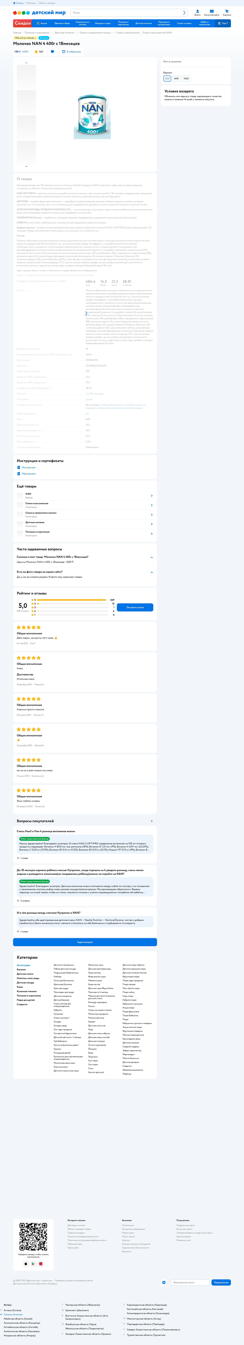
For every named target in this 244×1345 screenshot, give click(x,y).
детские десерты (131, 1062)
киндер (57, 1022)
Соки (90, 1068)
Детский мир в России (24, 1283)
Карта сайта (73, 1247)
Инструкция (28, 467)
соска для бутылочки (64, 980)
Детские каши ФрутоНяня (100, 988)
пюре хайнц (129, 992)
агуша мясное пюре (132, 1027)
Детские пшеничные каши (66, 1071)
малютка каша (95, 980)
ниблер (57, 976)
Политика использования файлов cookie (87, 1240)
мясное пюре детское (133, 1035)
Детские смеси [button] (25, 973)
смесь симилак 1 (61, 1018)
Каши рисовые (61, 1067)
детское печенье (131, 1043)
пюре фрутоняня (131, 1011)
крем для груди (61, 988)
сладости (127, 1066)
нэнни (91, 1006)
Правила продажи (76, 1232)
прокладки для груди (64, 992)
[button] (223, 23)
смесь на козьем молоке (100, 1010)
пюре (125, 1019)
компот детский (96, 1072)
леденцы (127, 1074)
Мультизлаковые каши (64, 1063)
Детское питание (64, 32)
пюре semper (129, 984)
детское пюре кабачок (134, 965)
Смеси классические (128, 32)
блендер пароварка (97, 1002)
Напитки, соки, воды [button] (28, 978)
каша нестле (94, 984)
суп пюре (93, 1060)
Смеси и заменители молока (95, 32)
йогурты (92, 1049)
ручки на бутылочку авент (66, 1045)
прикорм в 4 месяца (98, 992)
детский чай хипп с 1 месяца (67, 1037)
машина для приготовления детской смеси (101, 997)
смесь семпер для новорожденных (62, 1004)
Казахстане (40, 1283)
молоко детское (96, 1018)
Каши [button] (20, 986)
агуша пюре (128, 1008)
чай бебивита (60, 1041)
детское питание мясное (135, 973)
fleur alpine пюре (131, 988)
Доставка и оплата (76, 1225)
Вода (90, 1053)
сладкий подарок (131, 1046)
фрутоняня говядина (132, 1031)
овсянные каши (95, 965)
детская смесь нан (97, 1025)
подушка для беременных (66, 973)
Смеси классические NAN (157, 32)
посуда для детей (62, 1053)
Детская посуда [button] (25, 982)
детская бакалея (61, 1000)
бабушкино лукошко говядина (137, 1023)
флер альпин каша (97, 976)
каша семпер (94, 973)
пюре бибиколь (130, 1015)
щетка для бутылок (63, 984)
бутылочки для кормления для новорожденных (68, 1057)
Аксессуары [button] (23, 965)
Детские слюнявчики (64, 965)
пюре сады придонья (133, 980)
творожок (93, 1057)
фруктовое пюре (131, 976)
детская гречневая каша (99, 969)
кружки (57, 1049)
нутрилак (58, 1014)
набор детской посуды (65, 969)
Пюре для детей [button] (26, 1000)
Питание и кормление (37, 32)
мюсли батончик (131, 1058)
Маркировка (28, 473)
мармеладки (129, 1054)
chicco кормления (97, 1045)
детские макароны (63, 996)
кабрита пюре (129, 1000)
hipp (90, 1029)
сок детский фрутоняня (65, 1033)
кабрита (58, 1010)
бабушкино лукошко (133, 1004)
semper (91, 1022)
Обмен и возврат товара (79, 1229)
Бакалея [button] (21, 969)
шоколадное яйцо (131, 1039)
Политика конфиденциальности (83, 1236)
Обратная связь (75, 1244)
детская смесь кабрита (99, 1033)
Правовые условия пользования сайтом (74, 1280)
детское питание (96, 1041)
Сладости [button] (22, 1004)
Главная (17, 32)
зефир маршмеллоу (132, 1050)
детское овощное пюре (134, 969)
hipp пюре (128, 996)
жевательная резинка (133, 1070)
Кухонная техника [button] (27, 991)
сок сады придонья (63, 1029)
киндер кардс (60, 1025)
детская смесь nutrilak (99, 1037)
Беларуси (52, 1283)
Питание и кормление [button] (29, 995)
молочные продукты (98, 1014)
